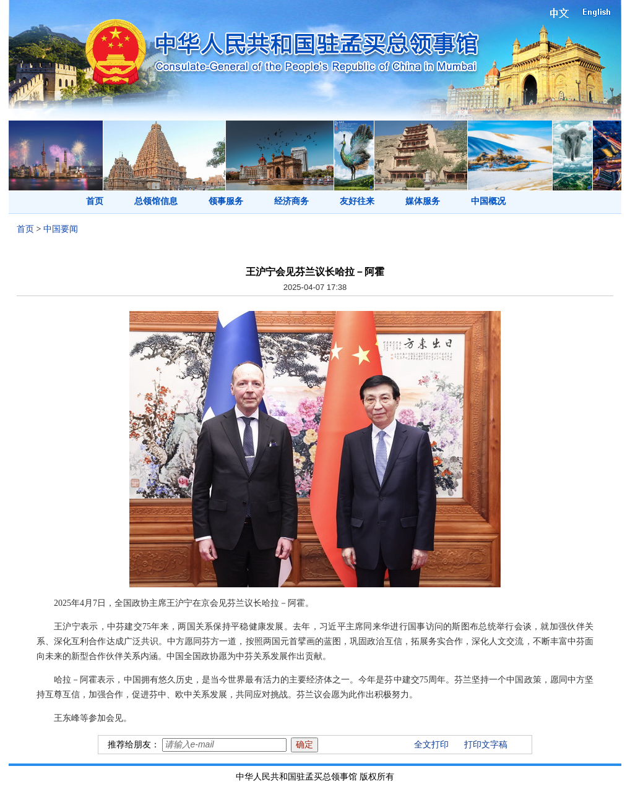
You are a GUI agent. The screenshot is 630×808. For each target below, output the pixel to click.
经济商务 (291, 201)
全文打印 (431, 744)
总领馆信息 (156, 201)
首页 (94, 201)
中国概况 (488, 201)
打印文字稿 (485, 744)
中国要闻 (60, 229)
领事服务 (226, 201)
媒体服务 (422, 201)
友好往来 (357, 201)
